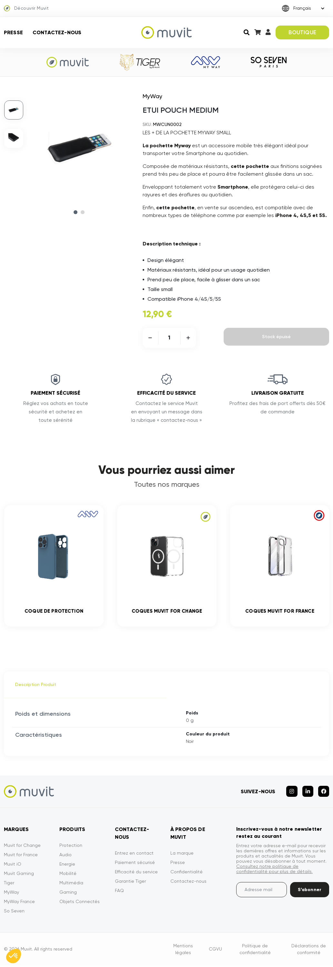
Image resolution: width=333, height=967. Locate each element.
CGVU (215, 950)
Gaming (68, 893)
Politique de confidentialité (255, 950)
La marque (182, 854)
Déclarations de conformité (308, 950)
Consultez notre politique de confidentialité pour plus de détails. (274, 870)
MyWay (11, 893)
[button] (13, 956)
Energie (67, 865)
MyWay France (19, 902)
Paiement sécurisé (135, 863)
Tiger (9, 884)
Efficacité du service (136, 873)
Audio (65, 855)
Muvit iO (12, 865)
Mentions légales (183, 950)
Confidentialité (186, 873)
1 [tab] (75, 212)
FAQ (119, 891)
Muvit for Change (22, 846)
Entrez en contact (134, 854)
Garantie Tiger (130, 882)
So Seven (14, 912)
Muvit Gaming (19, 874)
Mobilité (67, 874)
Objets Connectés (79, 902)
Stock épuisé (276, 336)
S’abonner (309, 891)
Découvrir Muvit (26, 8)
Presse (13, 32)
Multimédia (71, 884)
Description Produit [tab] (35, 686)
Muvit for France (21, 855)
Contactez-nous (57, 32)
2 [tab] (83, 212)
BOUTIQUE (302, 32)
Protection (70, 846)
